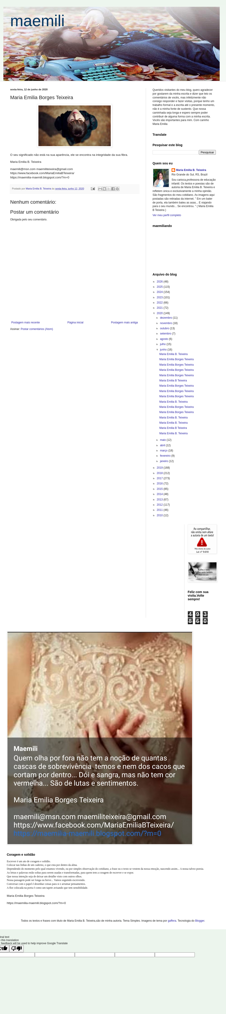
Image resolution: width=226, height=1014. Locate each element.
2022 (160, 302)
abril (163, 445)
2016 (160, 483)
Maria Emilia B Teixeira (173, 380)
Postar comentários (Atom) (37, 329)
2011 (160, 510)
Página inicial (75, 322)
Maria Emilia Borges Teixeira (176, 359)
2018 (160, 473)
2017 (160, 478)
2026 (160, 281)
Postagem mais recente (25, 322)
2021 (160, 307)
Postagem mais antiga (124, 322)
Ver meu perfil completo (167, 215)
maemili (37, 21)
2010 (160, 515)
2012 (160, 504)
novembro (166, 323)
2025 (160, 286)
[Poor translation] (16, 948)
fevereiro (165, 455)
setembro (166, 333)
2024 (160, 292)
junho (163, 349)
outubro (165, 328)
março (164, 450)
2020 (160, 313)
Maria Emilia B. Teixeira (191, 170)
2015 (160, 489)
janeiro (164, 461)
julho (163, 344)
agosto (164, 339)
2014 (160, 494)
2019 (160, 467)
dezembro (166, 317)
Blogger (199, 920)
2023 (160, 297)
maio (163, 440)
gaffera (172, 920)
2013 (160, 499)
